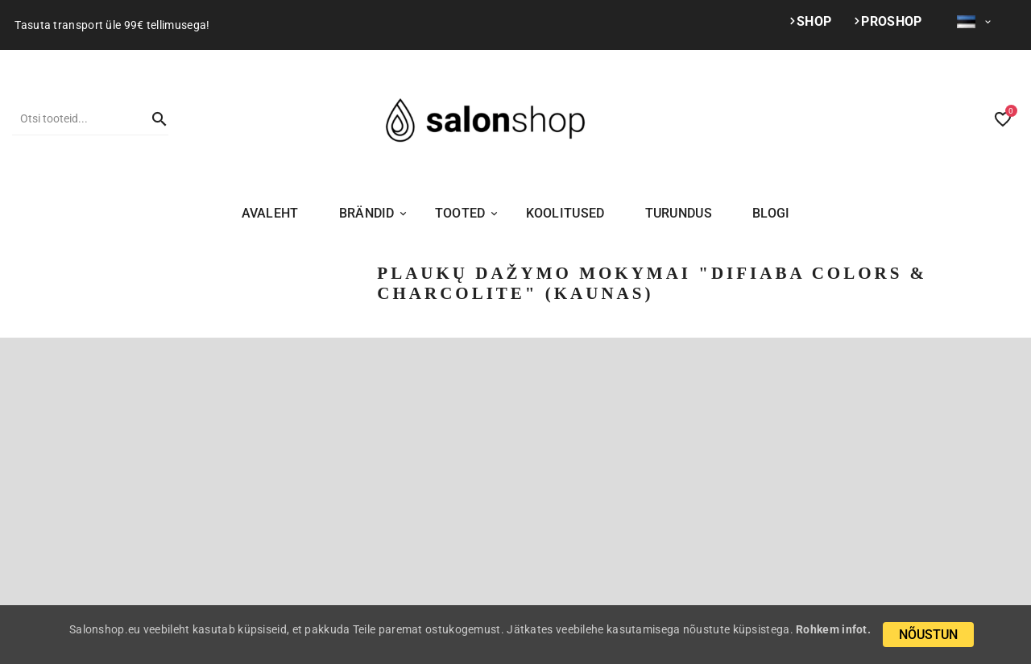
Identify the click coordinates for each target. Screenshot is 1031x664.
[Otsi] (74, 118)
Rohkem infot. (833, 629)
